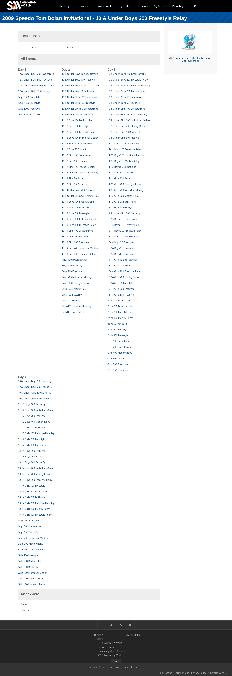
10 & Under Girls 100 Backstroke (80, 97)
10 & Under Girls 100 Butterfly (34, 392)
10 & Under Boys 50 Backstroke (124, 97)
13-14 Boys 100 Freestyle (32, 450)
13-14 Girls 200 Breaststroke (123, 265)
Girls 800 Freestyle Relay (75, 312)
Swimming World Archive (111, 651)
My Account (160, 6)
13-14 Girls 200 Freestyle (75, 242)
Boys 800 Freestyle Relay (75, 283)
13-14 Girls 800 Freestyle (120, 294)
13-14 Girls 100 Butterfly (75, 236)
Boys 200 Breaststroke (120, 306)
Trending (64, 6)
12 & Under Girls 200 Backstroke (36, 85)
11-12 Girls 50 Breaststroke (77, 178)
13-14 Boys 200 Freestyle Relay (124, 230)
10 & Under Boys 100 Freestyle (78, 79)
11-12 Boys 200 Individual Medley (125, 155)
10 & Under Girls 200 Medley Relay (126, 126)
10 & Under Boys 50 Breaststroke (80, 85)
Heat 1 (35, 47)
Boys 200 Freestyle (72, 271)
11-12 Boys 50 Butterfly (75, 149)
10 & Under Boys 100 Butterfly (34, 381)
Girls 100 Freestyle (28, 555)
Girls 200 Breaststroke (119, 347)
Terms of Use (181, 673)
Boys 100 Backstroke (119, 300)
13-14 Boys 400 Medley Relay (123, 236)
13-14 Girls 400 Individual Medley (80, 248)
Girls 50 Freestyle (116, 358)
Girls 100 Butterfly (72, 294)
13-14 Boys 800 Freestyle (121, 254)
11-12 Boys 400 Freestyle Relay (79, 132)
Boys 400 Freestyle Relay (31, 549)
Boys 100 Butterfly (72, 265)
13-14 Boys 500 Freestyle (121, 248)
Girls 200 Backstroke (29, 561)
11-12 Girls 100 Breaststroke (123, 178)
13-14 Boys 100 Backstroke (122, 219)
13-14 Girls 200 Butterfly (31, 497)
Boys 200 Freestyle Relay (121, 312)
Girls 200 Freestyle (72, 300)
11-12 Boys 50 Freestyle (120, 172)
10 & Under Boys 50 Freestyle (123, 103)
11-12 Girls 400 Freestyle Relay (78, 166)
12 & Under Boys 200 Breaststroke (81, 190)
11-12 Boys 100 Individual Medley (36, 410)
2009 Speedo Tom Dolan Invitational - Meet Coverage (190, 59)
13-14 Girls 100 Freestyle (31, 485)
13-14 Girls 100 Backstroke (122, 259)
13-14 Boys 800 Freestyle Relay (79, 225)
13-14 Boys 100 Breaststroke (78, 201)
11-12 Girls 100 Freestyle (75, 161)
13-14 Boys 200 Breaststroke (123, 225)
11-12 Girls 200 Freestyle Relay (124, 184)
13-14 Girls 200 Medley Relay (34, 509)
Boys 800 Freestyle (117, 335)
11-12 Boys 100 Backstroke (77, 120)
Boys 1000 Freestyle (29, 97)
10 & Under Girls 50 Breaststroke (80, 108)
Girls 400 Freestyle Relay (31, 584)
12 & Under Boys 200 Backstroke (36, 73)
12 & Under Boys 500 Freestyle (35, 79)
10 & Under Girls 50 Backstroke (124, 132)
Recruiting (178, 6)
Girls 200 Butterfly (28, 567)
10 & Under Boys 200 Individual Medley (128, 85)
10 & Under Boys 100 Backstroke (80, 73)
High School (125, 6)
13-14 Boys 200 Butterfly (31, 462)
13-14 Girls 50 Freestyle (120, 283)
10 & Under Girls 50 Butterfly (77, 114)
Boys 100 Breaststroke (74, 259)
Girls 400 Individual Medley (76, 306)
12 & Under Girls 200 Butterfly (123, 213)
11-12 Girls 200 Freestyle (31, 439)
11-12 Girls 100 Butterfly (31, 427)
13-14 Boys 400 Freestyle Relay (35, 479)
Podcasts (143, 6)
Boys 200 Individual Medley (33, 538)
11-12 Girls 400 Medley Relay (34, 445)
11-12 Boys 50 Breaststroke (77, 143)
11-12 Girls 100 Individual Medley (36, 433)
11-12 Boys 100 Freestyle (75, 126)
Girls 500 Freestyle (117, 364)
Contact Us (166, 673)
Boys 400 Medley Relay (120, 318)
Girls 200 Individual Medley (32, 572)
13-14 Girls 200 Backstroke (33, 491)
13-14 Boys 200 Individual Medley (36, 468)
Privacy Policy (198, 673)
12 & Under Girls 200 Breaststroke (81, 196)
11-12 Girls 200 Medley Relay (123, 196)
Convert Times (106, 647)
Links (137, 634)
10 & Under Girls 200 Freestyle (34, 398)
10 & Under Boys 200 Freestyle (35, 386)
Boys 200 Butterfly (28, 532)
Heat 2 (70, 47)
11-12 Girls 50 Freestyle (120, 207)
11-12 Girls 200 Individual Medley (125, 190)
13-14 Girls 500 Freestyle (120, 288)
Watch (84, 6)
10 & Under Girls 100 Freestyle (78, 103)
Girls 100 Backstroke (118, 341)
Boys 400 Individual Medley (77, 277)
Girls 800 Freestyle (117, 370)
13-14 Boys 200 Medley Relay (34, 474)
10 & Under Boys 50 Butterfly (78, 91)
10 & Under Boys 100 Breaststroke (126, 73)
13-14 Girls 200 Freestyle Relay (124, 271)
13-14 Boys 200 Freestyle (75, 213)
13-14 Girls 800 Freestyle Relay (78, 254)
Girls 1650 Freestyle (29, 114)
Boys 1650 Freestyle (29, 103)
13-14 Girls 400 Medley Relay (123, 277)
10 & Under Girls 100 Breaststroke (126, 108)
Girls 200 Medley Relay (30, 578)
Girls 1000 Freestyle (29, 108)
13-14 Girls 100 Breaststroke (77, 230)
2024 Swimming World (110, 643)
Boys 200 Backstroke (29, 526)
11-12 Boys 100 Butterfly (31, 404)
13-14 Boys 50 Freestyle (120, 242)
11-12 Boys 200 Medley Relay (123, 161)
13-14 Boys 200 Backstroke (33, 456)
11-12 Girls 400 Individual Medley (80, 172)
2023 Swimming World (110, 655)
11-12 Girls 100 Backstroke (76, 155)
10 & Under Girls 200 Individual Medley (128, 120)
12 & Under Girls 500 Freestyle (34, 91)
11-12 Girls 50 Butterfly (74, 184)
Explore (99, 638)
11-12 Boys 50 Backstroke (121, 166)
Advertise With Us (218, 673)
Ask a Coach (105, 6)
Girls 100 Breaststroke (74, 288)
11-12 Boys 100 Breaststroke (123, 143)
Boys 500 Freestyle (117, 329)
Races (24, 604)
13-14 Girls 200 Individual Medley (36, 503)
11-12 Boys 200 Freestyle (32, 416)
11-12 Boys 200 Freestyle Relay (124, 149)
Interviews (27, 610)
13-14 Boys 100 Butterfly (75, 207)
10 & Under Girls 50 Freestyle (123, 137)
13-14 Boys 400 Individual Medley (80, 219)
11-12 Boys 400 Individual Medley (80, 137)
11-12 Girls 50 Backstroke (121, 201)
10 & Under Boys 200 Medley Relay (126, 91)
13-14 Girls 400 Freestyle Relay (35, 514)
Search (129, 634)
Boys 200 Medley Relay (30, 543)
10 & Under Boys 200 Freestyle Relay (127, 79)
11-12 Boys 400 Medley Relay (34, 421)
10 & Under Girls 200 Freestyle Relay (127, 114)
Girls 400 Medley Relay (119, 352)
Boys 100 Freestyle (28, 520)
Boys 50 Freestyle (117, 323)
